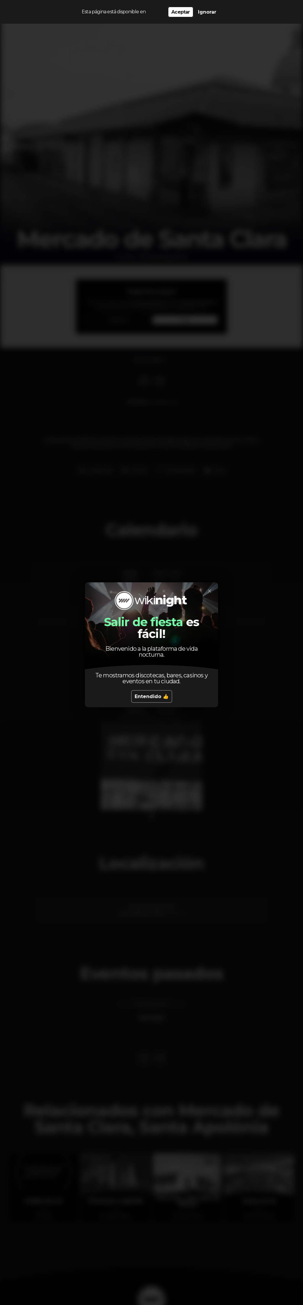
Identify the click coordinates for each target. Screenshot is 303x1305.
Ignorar (207, 12)
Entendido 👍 (152, 696)
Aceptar (180, 12)
